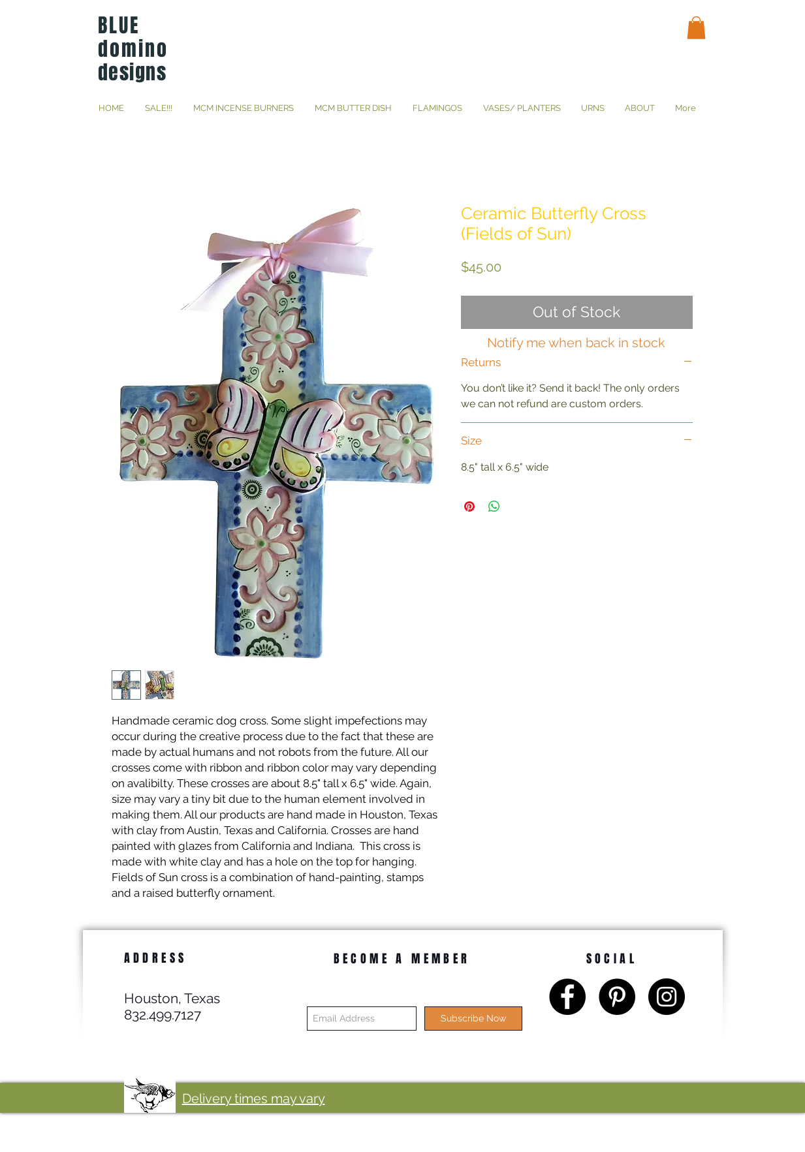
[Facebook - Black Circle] (567, 996)
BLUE (119, 25)
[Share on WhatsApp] (494, 506)
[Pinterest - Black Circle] (617, 996)
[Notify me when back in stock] (576, 342)
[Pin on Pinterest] (469, 506)
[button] (696, 27)
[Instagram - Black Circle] (666, 996)
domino (133, 49)
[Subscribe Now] (473, 1018)
